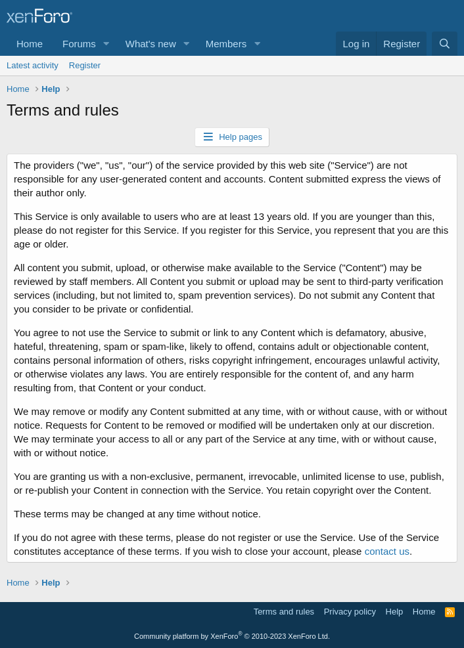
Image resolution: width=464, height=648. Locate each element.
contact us (387, 551)
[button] (106, 44)
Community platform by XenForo (232, 636)
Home (29, 43)
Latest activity (32, 65)
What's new (151, 43)
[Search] (444, 44)
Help (395, 611)
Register (85, 65)
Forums (79, 43)
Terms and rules (284, 611)
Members (226, 43)
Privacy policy (350, 611)
